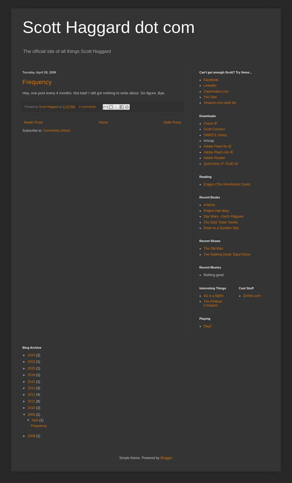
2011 (32, 401)
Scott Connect (214, 129)
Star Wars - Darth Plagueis (223, 216)
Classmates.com (216, 91)
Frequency (37, 82)
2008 (32, 436)
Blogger (166, 458)
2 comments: (88, 106)
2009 (32, 415)
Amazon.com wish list (220, 103)
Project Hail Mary (216, 211)
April (35, 420)
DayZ (208, 326)
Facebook (211, 80)
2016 (32, 375)
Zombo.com (252, 296)
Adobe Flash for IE (217, 146)
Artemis (209, 205)
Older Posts (172, 122)
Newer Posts (33, 122)
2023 (32, 362)
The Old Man (213, 249)
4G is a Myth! (213, 296)
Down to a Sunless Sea (221, 228)
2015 (32, 382)
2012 (32, 395)
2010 (32, 408)
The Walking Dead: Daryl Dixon (227, 254)
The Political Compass (213, 303)
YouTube (210, 97)
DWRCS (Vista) (215, 135)
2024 (32, 355)
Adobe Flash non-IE (218, 152)
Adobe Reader (214, 158)
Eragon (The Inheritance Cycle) (227, 184)
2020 (32, 368)
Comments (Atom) (56, 131)
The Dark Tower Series (221, 222)
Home (103, 122)
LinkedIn (210, 86)
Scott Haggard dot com (108, 27)
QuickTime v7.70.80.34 (221, 164)
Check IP (210, 124)
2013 (32, 388)
